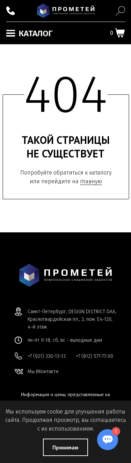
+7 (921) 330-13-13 (47, 356)
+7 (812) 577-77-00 (94, 356)
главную (91, 181)
